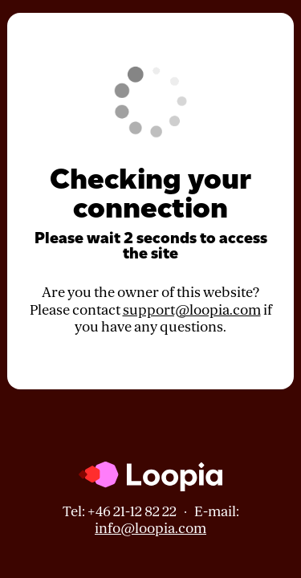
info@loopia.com (150, 528)
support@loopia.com (192, 310)
